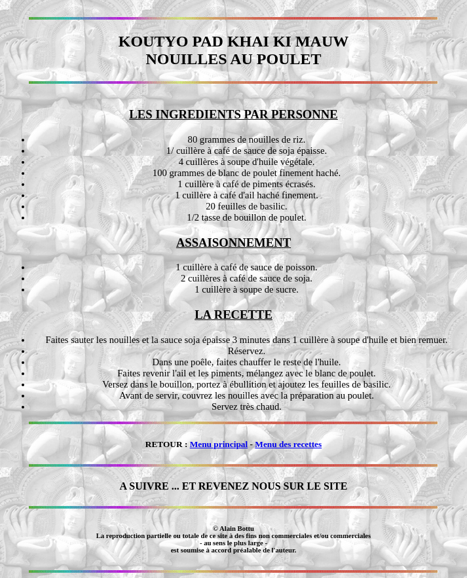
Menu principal (219, 444)
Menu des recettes (288, 444)
